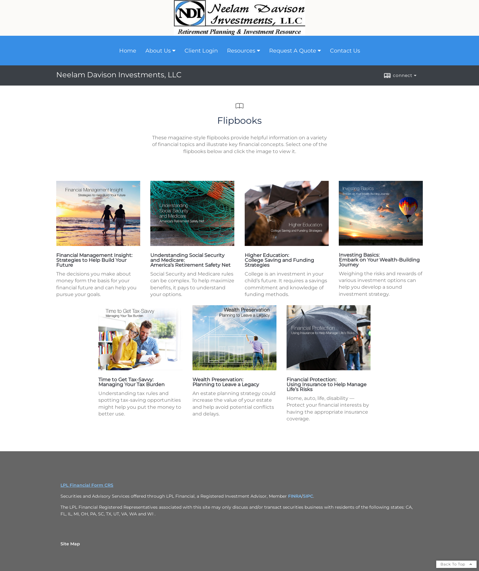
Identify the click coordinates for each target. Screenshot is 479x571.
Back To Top (456, 564)
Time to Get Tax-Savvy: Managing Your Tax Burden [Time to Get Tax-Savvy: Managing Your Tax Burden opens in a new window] (131, 382)
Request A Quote (292, 50)
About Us (158, 50)
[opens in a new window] (98, 244)
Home (127, 50)
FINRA (295, 496)
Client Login (201, 50)
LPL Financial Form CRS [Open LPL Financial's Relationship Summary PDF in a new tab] (86, 485)
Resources (241, 50)
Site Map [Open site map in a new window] (70, 544)
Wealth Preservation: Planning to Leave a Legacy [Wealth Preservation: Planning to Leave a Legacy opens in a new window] (225, 382)
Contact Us (345, 50)
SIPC (308, 496)
